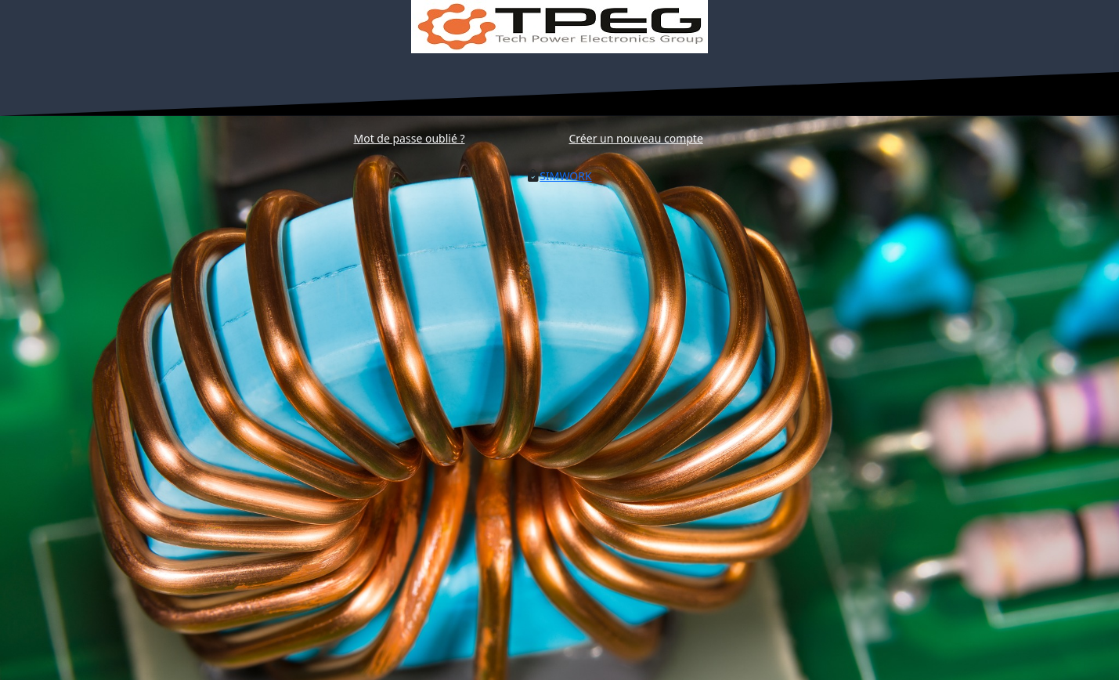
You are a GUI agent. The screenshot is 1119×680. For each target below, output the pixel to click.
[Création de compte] (636, 137)
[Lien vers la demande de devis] (565, 175)
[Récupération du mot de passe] (409, 137)
